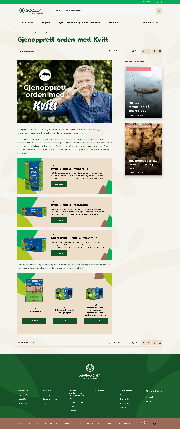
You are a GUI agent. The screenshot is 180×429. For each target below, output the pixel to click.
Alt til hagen (100, 395)
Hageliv (46, 23)
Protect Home (125, 403)
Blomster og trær (50, 399)
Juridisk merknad (94, 423)
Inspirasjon (27, 23)
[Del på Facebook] (149, 51)
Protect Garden (126, 399)
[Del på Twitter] (143, 51)
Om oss (110, 423)
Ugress (71, 406)
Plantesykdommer (76, 402)
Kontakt (147, 1)
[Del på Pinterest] (154, 51)
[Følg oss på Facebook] (161, 2)
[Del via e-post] (160, 51)
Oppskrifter (22, 399)
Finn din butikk (150, 23)
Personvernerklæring (72, 423)
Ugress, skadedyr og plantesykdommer (79, 23)
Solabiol (123, 407)
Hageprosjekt (23, 395)
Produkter (114, 23)
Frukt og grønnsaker (51, 395)
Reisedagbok (23, 403)
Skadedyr (72, 411)
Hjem (20, 33)
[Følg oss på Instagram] (157, 2)
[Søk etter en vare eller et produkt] (104, 11)
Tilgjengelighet (125, 423)
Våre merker (127, 391)
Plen (45, 403)
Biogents (123, 395)
